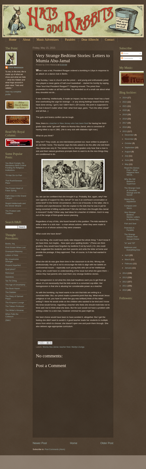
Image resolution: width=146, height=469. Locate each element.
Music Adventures (47, 39)
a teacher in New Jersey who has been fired (68, 123)
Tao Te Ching (11, 281)
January (128, 268)
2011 (124, 286)
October (128, 143)
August (128, 151)
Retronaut (9, 273)
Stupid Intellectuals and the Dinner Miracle (15, 204)
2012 (124, 282)
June (127, 160)
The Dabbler (10, 292)
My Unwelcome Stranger (12, 260)
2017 (124, 123)
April (127, 255)
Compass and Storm (130, 207)
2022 (124, 102)
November (129, 139)
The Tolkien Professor (14, 306)
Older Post (106, 443)
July (127, 156)
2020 (124, 110)
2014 (124, 273)
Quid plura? (10, 269)
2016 (124, 127)
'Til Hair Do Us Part (13, 175)
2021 (124, 106)
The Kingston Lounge (14, 302)
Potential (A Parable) (129, 229)
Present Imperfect (13, 265)
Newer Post (40, 443)
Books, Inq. (10, 243)
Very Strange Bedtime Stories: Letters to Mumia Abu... (132, 215)
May (127, 164)
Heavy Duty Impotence (130, 200)
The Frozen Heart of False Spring (14, 189)
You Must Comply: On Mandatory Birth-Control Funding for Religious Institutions (15, 166)
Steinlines (9, 277)
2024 (124, 97)
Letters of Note (11, 255)
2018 (124, 119)
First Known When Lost (15, 247)
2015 (124, 131)
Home (12, 39)
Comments (127, 58)
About (26, 39)
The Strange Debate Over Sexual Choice (131, 236)
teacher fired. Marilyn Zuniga (71, 347)
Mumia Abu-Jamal (50, 347)
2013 (124, 277)
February (129, 263)
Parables (70, 39)
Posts (124, 53)
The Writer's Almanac (14, 310)
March (128, 259)
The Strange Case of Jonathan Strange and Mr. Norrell (132, 191)
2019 (124, 114)
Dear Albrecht (90, 39)
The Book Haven (12, 288)
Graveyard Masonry (14, 251)
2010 (124, 290)
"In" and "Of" (129, 243)
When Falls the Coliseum (11, 315)
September (130, 147)
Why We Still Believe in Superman (130, 181)
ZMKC (8, 320)
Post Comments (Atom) (55, 449)
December (129, 135)
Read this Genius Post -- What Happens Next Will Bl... (131, 171)
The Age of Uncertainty (15, 285)
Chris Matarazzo (15, 67)
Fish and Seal (130, 223)
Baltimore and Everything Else (132, 248)
